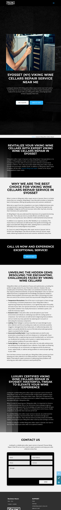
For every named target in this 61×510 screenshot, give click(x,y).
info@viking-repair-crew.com (39, 506)
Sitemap (34, 503)
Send (45, 482)
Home (33, 137)
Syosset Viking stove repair (29, 168)
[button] (59, 482)
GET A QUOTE (22, 103)
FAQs (33, 501)
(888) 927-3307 (36, 103)
